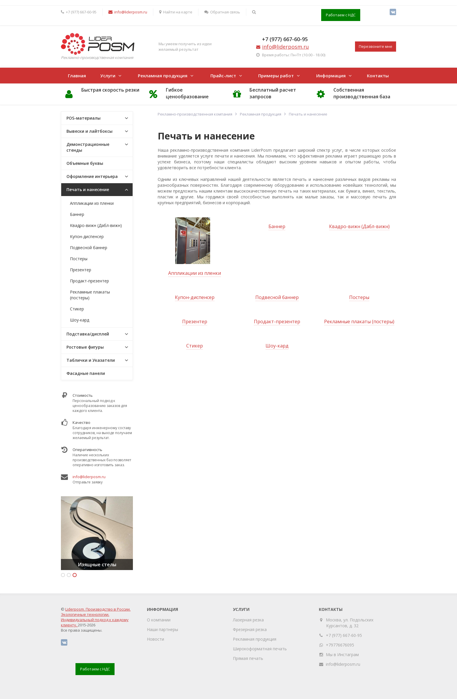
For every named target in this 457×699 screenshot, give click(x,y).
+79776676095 (340, 645)
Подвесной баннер (277, 297)
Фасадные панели (85, 373)
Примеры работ (276, 75)
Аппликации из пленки (194, 273)
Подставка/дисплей (87, 334)
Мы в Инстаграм (342, 654)
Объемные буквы (84, 163)
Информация (331, 75)
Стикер (194, 345)
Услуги (107, 75)
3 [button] (75, 575)
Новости (155, 639)
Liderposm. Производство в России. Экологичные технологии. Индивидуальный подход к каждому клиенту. (96, 617)
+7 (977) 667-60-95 (285, 39)
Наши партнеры (162, 629)
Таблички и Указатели (90, 360)
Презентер (194, 321)
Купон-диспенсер (195, 297)
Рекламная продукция (162, 75)
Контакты (378, 75)
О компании (159, 620)
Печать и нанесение (87, 189)
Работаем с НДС (341, 15)
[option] (97, 533)
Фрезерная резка (250, 629)
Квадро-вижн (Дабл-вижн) (359, 226)
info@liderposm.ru (89, 476)
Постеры (359, 297)
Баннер (276, 226)
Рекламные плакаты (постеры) (359, 321)
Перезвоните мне (375, 46)
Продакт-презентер (277, 321)
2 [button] (69, 575)
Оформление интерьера (92, 176)
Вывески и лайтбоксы (89, 131)
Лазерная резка (248, 620)
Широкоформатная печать (260, 648)
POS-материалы (83, 118)
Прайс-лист (223, 75)
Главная (77, 75)
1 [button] (63, 575)
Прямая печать (248, 658)
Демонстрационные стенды (87, 147)
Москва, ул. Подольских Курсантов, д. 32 (349, 622)
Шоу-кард (277, 345)
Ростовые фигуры (85, 347)
